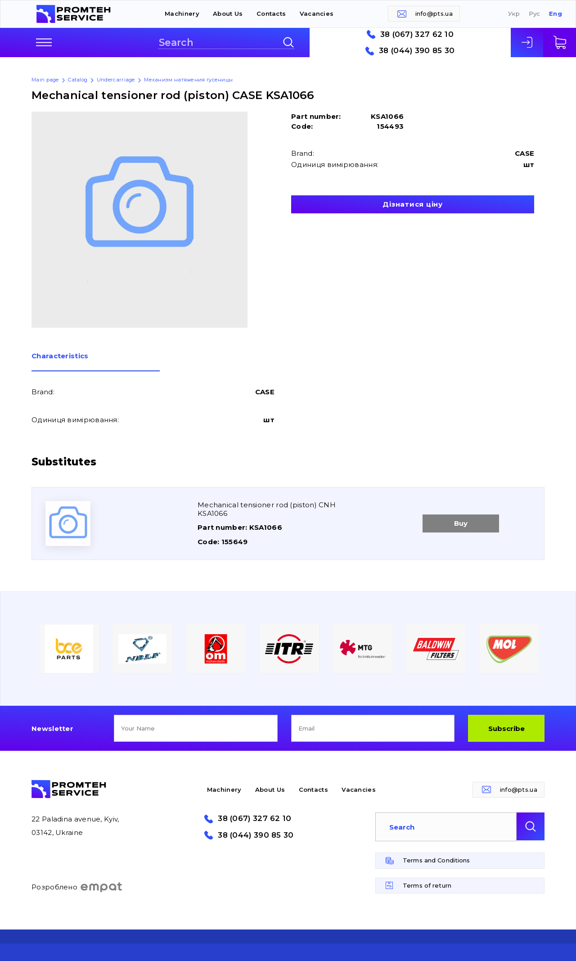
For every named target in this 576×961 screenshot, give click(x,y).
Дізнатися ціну (412, 204)
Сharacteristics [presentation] (60, 356)
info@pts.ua (434, 13)
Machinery (182, 13)
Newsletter (52, 728)
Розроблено (77, 887)
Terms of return (427, 885)
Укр (514, 14)
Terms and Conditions (436, 860)
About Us (228, 13)
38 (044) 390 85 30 (416, 50)
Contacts (271, 13)
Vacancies (317, 13)
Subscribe (506, 728)
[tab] (96, 361)
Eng (555, 14)
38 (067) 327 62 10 (417, 34)
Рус (534, 14)
